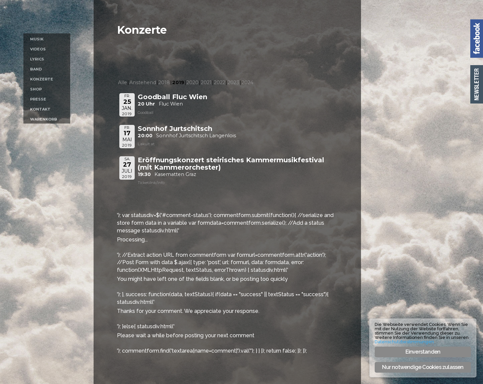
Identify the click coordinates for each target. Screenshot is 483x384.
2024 (247, 82)
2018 (164, 82)
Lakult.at (146, 144)
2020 (193, 82)
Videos (38, 49)
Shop (36, 89)
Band (36, 69)
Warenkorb (43, 119)
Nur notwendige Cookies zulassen (422, 367)
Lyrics (37, 59)
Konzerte (41, 79)
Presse (38, 99)
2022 (219, 82)
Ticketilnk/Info (151, 182)
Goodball (145, 112)
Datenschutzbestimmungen (404, 341)
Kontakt (40, 109)
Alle (122, 82)
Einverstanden (423, 352)
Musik (36, 39)
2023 (233, 82)
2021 (206, 82)
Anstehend (142, 82)
